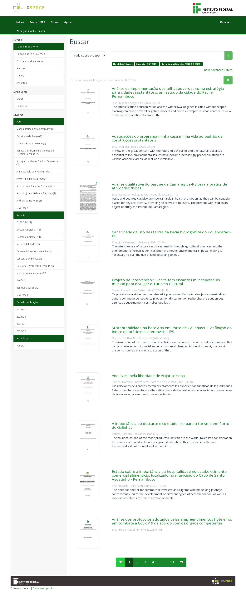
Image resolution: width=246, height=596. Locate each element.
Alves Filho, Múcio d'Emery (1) (32, 178)
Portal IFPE (37, 22)
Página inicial (27, 31)
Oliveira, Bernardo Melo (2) (31, 143)
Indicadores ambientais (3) (31, 273)
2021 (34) (22, 323)
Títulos (20, 75)
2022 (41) (22, 309)
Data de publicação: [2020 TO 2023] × (181, 63)
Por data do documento (30, 61)
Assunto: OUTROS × (147, 63)
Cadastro (22, 105)
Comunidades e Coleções (31, 53)
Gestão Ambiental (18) (29, 229)
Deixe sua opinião (43, 588)
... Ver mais (22, 207)
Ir (228, 55)
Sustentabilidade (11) (28, 244)
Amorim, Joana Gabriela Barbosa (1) (36, 193)
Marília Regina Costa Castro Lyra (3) (36, 128)
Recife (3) (21, 280)
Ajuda (68, 22)
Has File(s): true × (123, 63)
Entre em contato (20, 588)
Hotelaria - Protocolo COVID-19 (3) (35, 265)
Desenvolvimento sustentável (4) (34, 251)
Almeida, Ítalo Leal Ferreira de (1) (34, 171)
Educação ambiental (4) (29, 258)
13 (172, 562)
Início (20, 22)
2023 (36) (22, 316)
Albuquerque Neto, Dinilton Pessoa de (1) (38, 163)
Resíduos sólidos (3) (28, 287)
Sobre (54, 22)
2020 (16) (22, 331)
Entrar (20, 98)
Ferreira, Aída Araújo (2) (29, 136)
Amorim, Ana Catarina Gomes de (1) (36, 186)
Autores (21, 68)
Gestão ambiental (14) (29, 236)
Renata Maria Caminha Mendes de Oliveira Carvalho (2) (35, 152)
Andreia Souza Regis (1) (29, 200)
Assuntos (22, 82)
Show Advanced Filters (218, 70)
